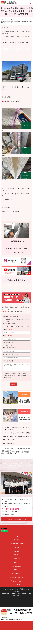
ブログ (8, 19)
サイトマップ (16, 585)
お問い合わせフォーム (16, 577)
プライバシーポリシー (16, 581)
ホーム (16, 536)
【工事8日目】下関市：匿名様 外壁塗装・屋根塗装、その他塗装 (16, 449)
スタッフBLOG (16, 566)
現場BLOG (16, 570)
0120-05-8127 (12, 508)
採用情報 (16, 551)
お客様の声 (16, 558)
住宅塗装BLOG (16, 573)
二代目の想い (16, 547)
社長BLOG (16, 562)
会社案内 (16, 540)
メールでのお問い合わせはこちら (16, 519)
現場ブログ (15, 19)
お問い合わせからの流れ (16, 543)
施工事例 (16, 555)
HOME (2, 19)
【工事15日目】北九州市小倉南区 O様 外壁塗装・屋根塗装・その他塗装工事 (15, 453)
